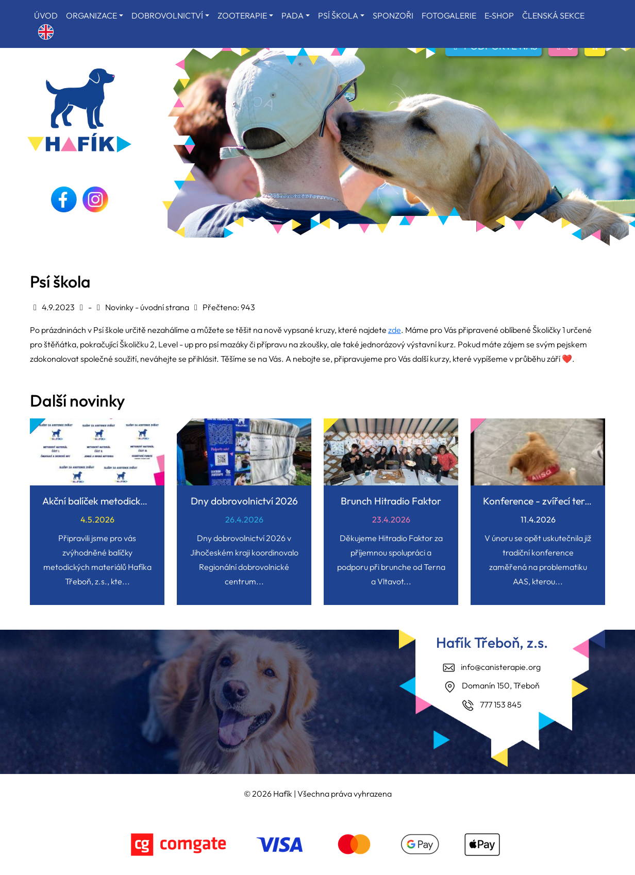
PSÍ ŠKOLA (338, 15)
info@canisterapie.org (501, 667)
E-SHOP (499, 15)
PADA (292, 15)
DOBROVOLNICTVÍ (167, 15)
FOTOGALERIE (449, 15)
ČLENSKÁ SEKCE (553, 15)
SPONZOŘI (393, 15)
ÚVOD (46, 15)
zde (394, 330)
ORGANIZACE (91, 15)
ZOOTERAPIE (242, 15)
